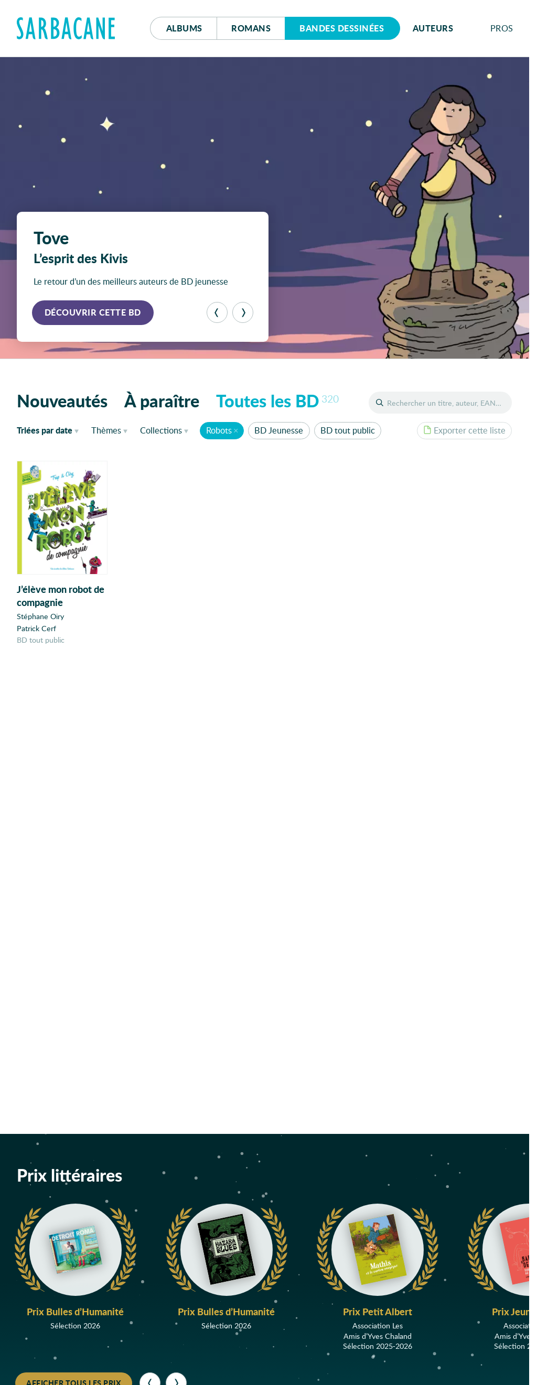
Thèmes (106, 430)
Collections (161, 430)
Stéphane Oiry (40, 617)
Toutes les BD (277, 400)
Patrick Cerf (36, 628)
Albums (184, 28)
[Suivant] (242, 312)
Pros (501, 28)
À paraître (161, 400)
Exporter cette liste (464, 430)
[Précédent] (217, 312)
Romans (251, 28)
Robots (219, 430)
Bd (341, 28)
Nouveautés (62, 400)
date (50, 430)
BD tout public (347, 430)
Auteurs (433, 28)
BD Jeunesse (278, 430)
